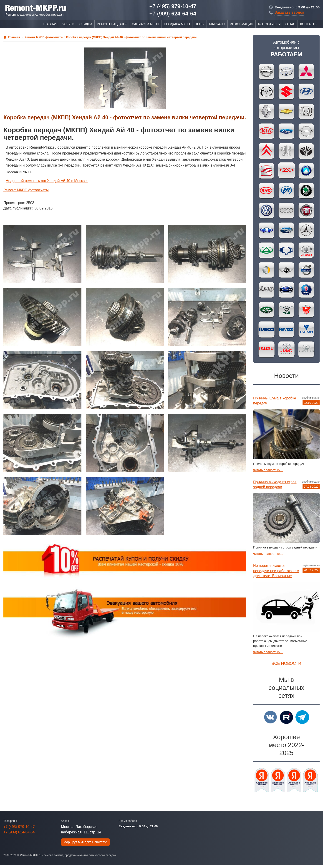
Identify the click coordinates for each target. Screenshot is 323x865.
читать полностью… (268, 470)
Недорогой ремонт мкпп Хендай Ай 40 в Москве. (47, 181)
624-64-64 (172, 13)
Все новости (286, 663)
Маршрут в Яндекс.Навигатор (85, 842)
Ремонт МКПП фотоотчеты (26, 190)
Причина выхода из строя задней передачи (274, 484)
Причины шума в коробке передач (274, 400)
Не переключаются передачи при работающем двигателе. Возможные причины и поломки (276, 571)
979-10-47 (172, 6)
